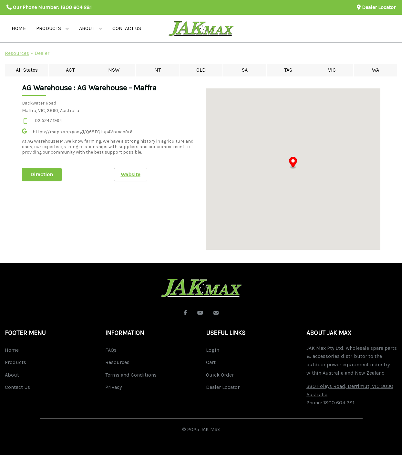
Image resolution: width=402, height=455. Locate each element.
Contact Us (17, 387)
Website (130, 174)
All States (27, 70)
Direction (41, 174)
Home (19, 28)
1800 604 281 (76, 7)
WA (375, 70)
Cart (211, 362)
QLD (201, 70)
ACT (70, 70)
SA (245, 70)
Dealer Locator (376, 7)
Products (48, 28)
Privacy (113, 387)
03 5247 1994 (48, 120)
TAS (288, 70)
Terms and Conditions (131, 375)
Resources (17, 53)
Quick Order (220, 375)
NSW (113, 70)
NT (157, 70)
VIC (332, 70)
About (86, 28)
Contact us (126, 28)
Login (212, 350)
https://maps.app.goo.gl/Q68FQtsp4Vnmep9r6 (82, 132)
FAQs (111, 350)
